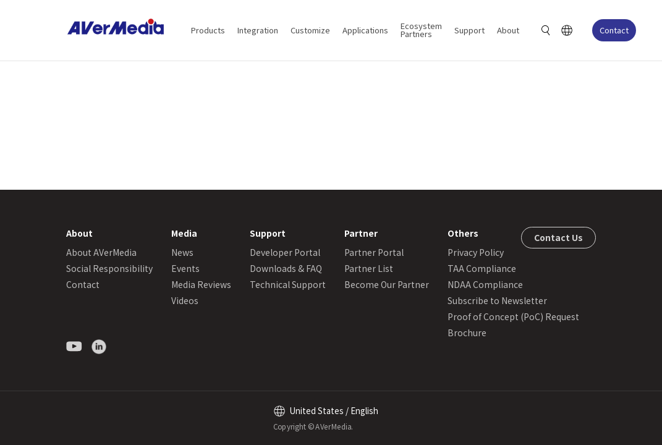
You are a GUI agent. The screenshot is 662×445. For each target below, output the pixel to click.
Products (208, 30)
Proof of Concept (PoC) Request (513, 316)
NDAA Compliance (485, 284)
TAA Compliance (482, 268)
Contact (614, 30)
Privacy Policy (476, 252)
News (182, 252)
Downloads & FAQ (286, 268)
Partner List (368, 268)
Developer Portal (285, 252)
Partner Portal (374, 252)
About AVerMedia (101, 252)
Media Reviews (201, 284)
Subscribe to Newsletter (497, 300)
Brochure (467, 332)
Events (185, 268)
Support (469, 30)
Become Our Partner (386, 284)
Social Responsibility (109, 268)
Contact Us (558, 237)
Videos (184, 300)
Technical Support (288, 284)
